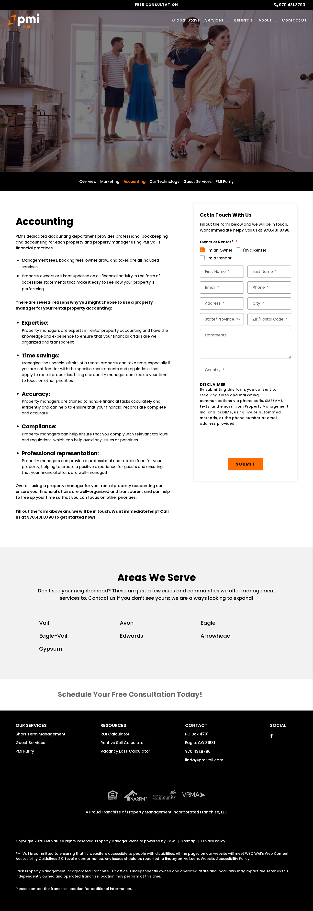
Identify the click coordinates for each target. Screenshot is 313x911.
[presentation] (245, 442)
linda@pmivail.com (204, 760)
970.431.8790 (292, 5)
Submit (245, 464)
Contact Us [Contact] (294, 20)
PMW (171, 841)
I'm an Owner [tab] (219, 250)
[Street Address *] (222, 303)
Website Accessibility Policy (225, 858)
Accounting (134, 181)
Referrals (243, 20)
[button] (271, 736)
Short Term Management (41, 734)
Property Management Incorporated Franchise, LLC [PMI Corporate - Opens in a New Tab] (177, 812)
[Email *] (222, 287)
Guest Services (197, 181)
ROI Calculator (115, 734)
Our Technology (164, 181)
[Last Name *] (269, 272)
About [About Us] (265, 20)
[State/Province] (222, 319)
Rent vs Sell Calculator (123, 742)
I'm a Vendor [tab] (219, 258)
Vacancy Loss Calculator (125, 751)
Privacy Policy (213, 841)
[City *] (269, 303)
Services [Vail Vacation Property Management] (214, 20)
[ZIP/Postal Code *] (269, 319)
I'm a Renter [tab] (254, 250)
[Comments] (245, 343)
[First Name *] (222, 272)
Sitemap (188, 841)
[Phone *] (269, 287)
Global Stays (186, 20)
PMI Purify (225, 181)
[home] (23, 20)
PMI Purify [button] (25, 751)
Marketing (110, 181)
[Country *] (245, 370)
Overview (87, 181)
